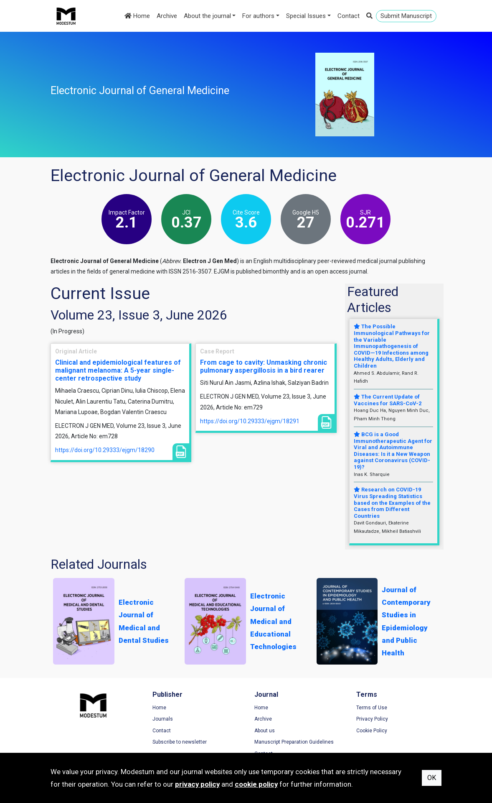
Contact (348, 16)
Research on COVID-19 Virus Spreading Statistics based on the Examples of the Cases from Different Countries (392, 502)
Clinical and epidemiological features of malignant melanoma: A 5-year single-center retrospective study (118, 370)
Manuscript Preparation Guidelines (294, 742)
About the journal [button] (207, 16)
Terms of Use (371, 708)
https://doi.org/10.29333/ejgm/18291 (249, 421)
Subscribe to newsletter (179, 742)
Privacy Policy (372, 719)
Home (137, 16)
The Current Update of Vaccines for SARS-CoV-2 (387, 400)
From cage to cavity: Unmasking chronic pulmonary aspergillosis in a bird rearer (263, 366)
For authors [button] (258, 16)
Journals (162, 719)
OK (431, 778)
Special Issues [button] (306, 16)
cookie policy (256, 784)
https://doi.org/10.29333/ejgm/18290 (105, 450)
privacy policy (197, 784)
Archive (167, 16)
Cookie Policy (371, 731)
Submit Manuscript (406, 16)
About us (264, 731)
